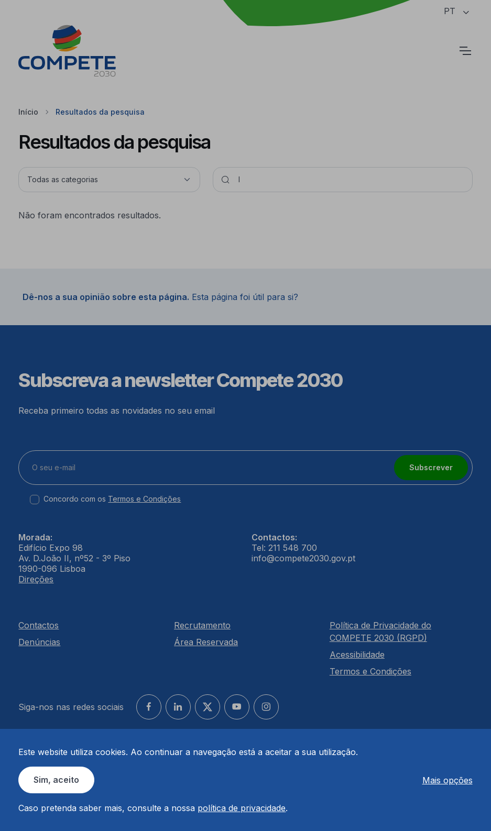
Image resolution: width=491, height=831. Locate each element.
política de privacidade (242, 808)
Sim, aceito (56, 779)
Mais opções (447, 780)
